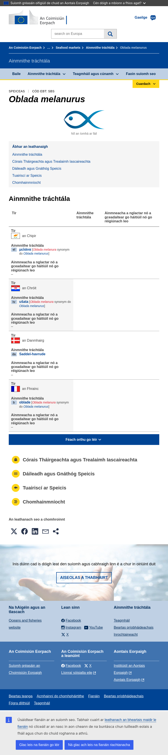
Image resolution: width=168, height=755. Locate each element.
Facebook (71, 666)
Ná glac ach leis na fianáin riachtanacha (99, 745)
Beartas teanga (21, 696)
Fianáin (94, 696)
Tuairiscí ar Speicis (27, 175)
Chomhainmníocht (26, 182)
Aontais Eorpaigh (127, 680)
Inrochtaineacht (126, 634)
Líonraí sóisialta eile (76, 673)
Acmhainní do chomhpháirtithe (60, 696)
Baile (16, 74)
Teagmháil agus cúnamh (93, 74)
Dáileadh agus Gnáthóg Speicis (36, 168)
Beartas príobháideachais (133, 627)
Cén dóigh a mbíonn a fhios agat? (119, 3)
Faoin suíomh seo (141, 74)
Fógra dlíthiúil (19, 703)
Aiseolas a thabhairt (84, 577)
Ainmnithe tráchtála (100, 47)
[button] (14, 531)
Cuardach (110, 33)
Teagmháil (122, 620)
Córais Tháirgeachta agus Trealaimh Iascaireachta (51, 161)
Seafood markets (68, 47)
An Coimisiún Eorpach (25, 47)
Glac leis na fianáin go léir (39, 745)
